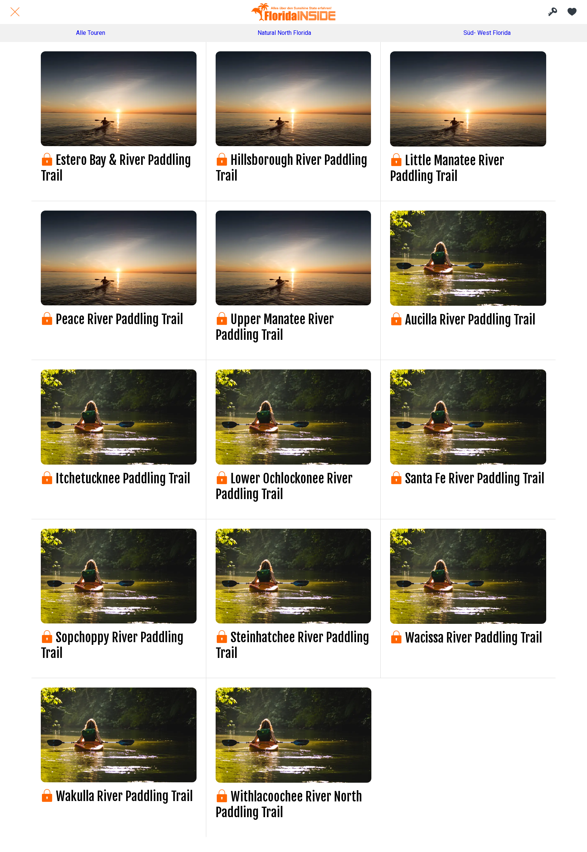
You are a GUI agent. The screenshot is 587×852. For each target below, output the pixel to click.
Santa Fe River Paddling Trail (467, 478)
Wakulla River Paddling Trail (117, 796)
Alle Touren (90, 32)
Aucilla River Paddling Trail (462, 319)
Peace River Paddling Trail (112, 319)
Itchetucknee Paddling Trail (115, 478)
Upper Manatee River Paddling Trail (275, 327)
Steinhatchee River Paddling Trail (292, 645)
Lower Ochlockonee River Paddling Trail (284, 486)
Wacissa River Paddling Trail (466, 638)
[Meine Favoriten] (572, 12)
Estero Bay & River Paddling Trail (116, 168)
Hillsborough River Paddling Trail (291, 168)
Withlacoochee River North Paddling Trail (289, 804)
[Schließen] (14, 11)
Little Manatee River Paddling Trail (447, 168)
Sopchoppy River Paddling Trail (112, 645)
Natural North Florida (284, 32)
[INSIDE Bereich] (553, 12)
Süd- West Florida (487, 32)
